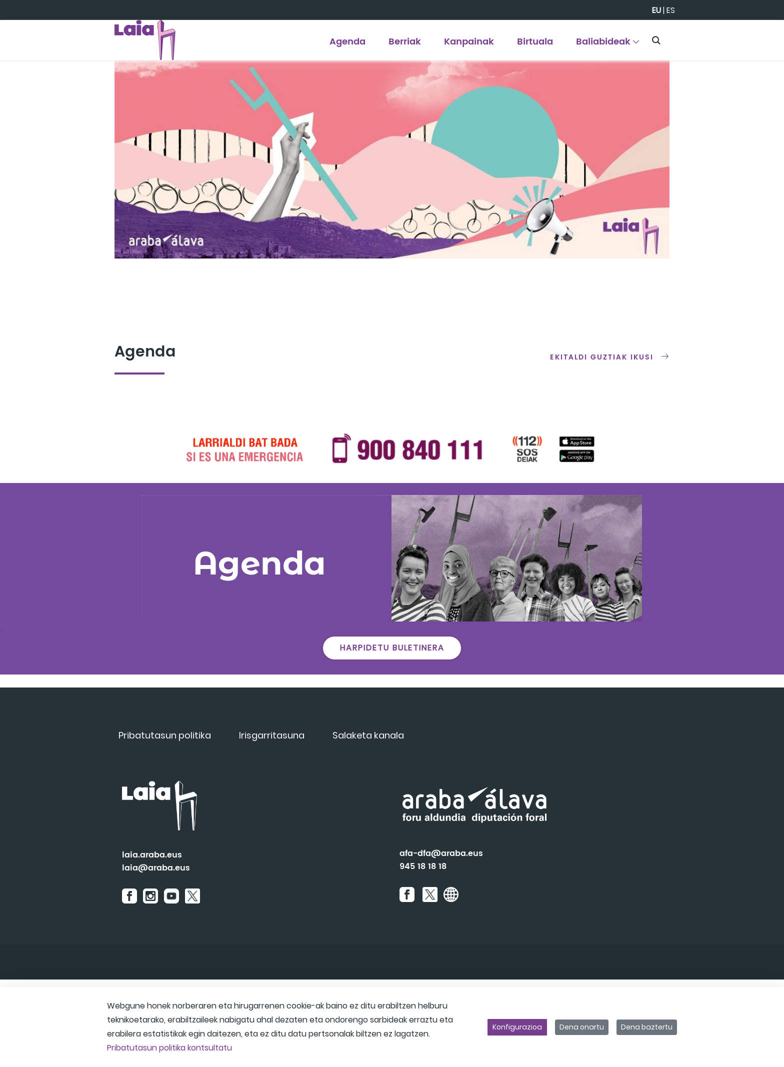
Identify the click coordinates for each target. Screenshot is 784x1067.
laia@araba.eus (156, 955)
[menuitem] (348, 45)
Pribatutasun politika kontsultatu (169, 1048)
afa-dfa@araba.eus (441, 941)
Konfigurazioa (517, 1027)
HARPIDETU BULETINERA (392, 735)
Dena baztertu (646, 1027)
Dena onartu (582, 1027)
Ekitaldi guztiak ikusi (602, 444)
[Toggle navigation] (759, 37)
